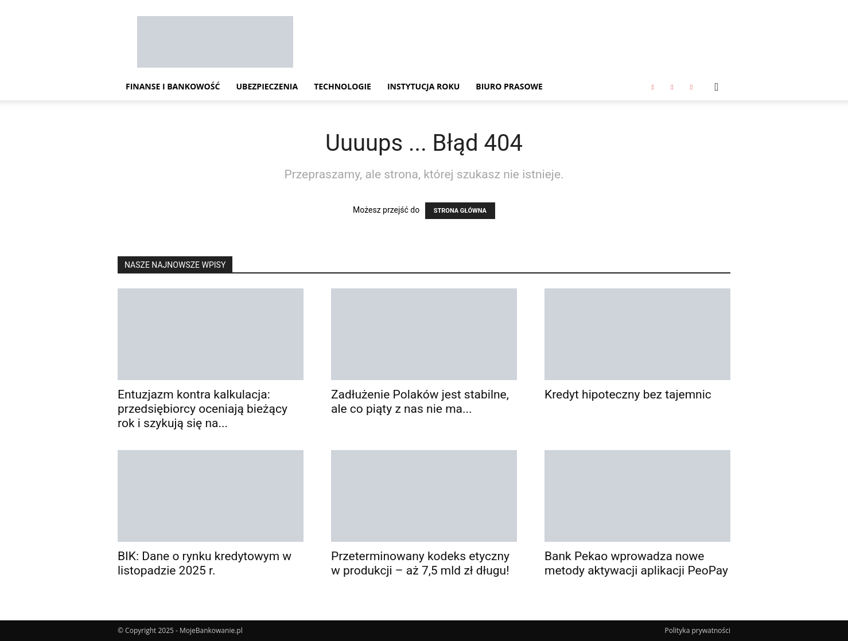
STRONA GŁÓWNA (460, 210)
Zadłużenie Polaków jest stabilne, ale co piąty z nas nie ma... (420, 402)
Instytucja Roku (423, 86)
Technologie (342, 86)
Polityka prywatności (697, 630)
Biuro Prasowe (509, 86)
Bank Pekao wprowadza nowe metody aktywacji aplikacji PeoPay (636, 563)
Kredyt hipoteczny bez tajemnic (627, 394)
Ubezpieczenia (267, 86)
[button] (716, 87)
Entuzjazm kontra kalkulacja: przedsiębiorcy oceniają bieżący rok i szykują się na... (202, 409)
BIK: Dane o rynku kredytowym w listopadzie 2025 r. (204, 563)
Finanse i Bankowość (173, 86)
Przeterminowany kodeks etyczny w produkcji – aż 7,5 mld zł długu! (420, 563)
